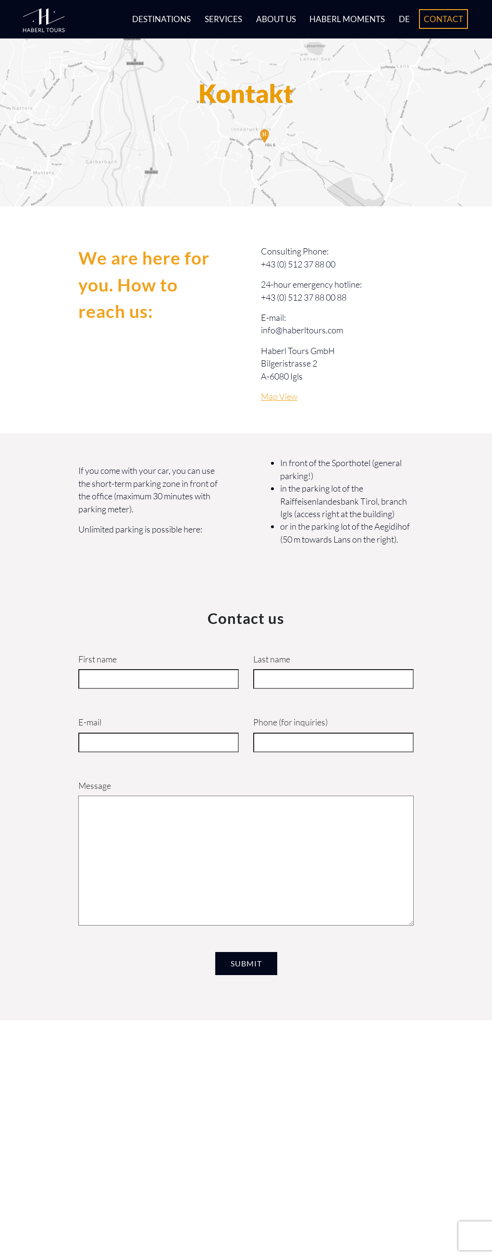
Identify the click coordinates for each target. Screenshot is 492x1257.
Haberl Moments (347, 19)
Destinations (161, 19)
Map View (279, 396)
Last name (271, 659)
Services (223, 19)
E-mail (89, 722)
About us (276, 19)
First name (97, 659)
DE (404, 19)
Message (94, 785)
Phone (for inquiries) (290, 722)
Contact (443, 19)
